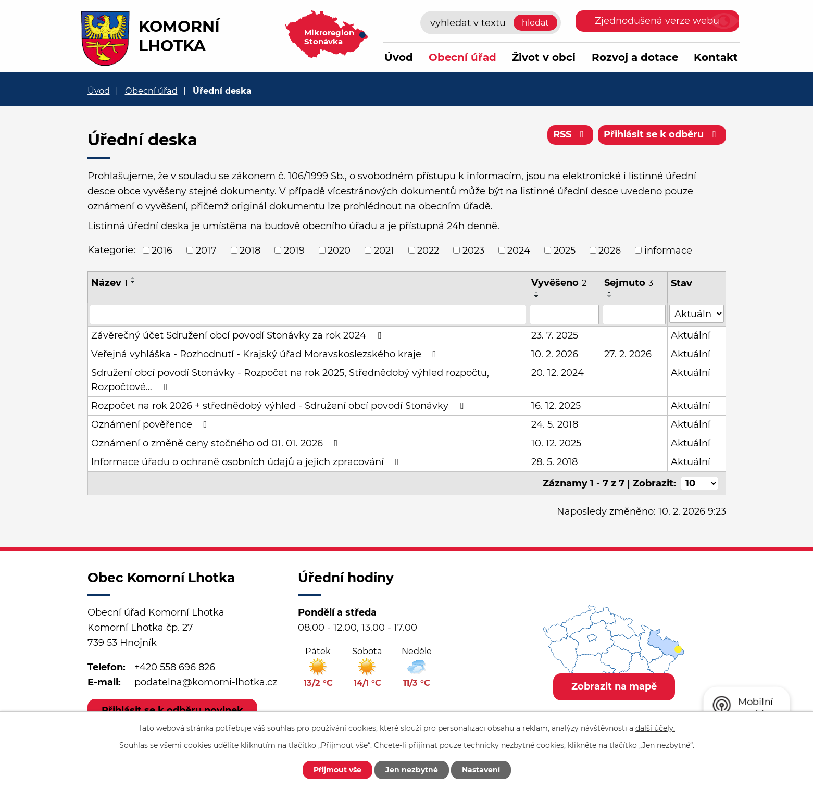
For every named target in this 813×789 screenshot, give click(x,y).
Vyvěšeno (558, 283)
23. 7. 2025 (554, 335)
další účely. (655, 728)
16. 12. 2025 (556, 405)
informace (668, 250)
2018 (250, 250)
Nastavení (481, 769)
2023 (473, 250)
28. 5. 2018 (554, 462)
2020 (339, 250)
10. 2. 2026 (554, 354)
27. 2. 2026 (628, 354)
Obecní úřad (462, 57)
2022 (428, 250)
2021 (384, 250)
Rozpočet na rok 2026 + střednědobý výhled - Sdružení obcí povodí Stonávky (279, 405)
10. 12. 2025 (556, 443)
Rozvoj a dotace (635, 57)
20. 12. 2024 (557, 373)
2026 (609, 250)
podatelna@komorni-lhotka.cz (205, 682)
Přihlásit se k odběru (662, 134)
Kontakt (716, 57)
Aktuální (690, 335)
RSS (570, 134)
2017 (206, 250)
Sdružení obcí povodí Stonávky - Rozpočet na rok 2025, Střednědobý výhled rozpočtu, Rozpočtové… (290, 380)
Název (109, 283)
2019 (294, 250)
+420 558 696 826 (174, 667)
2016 (162, 250)
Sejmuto (628, 283)
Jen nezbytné (411, 769)
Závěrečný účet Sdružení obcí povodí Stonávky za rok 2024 (238, 335)
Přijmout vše (337, 769)
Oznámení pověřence (151, 424)
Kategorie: (111, 250)
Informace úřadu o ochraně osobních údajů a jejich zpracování (247, 462)
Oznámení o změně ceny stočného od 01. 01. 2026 (216, 443)
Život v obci (544, 57)
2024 (518, 250)
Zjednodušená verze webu (657, 21)
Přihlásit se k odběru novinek (172, 710)
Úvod (398, 57)
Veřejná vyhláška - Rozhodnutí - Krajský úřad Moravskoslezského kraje (266, 354)
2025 (565, 250)
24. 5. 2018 (554, 424)
